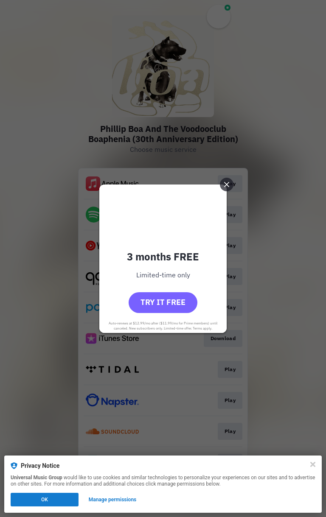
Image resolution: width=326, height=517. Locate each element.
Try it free (163, 302)
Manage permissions (113, 500)
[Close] (313, 464)
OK (44, 500)
